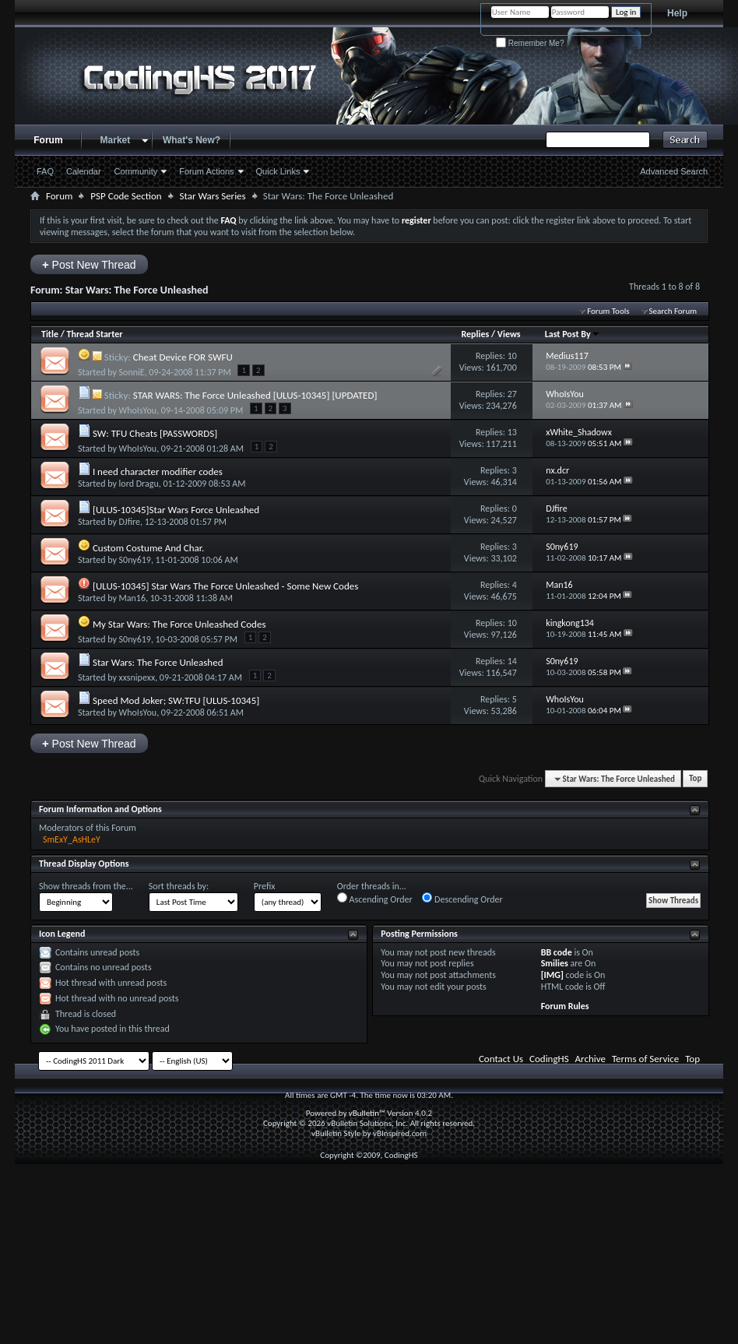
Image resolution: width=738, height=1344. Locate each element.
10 (512, 355)
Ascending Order (375, 898)
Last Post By (572, 334)
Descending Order (462, 898)
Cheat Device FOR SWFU (183, 357)
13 (512, 432)
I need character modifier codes (158, 471)
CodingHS (549, 1058)
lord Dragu (139, 483)
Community (136, 171)
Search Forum (673, 311)
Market (115, 140)
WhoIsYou (138, 410)
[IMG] (552, 974)
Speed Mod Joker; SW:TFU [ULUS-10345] (176, 700)
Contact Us (501, 1058)
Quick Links (278, 171)
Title (49, 334)
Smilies (554, 963)
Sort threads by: (179, 886)
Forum (47, 140)
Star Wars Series (213, 196)
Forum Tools (608, 311)
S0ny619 (135, 559)
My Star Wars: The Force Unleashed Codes (179, 624)
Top (695, 779)
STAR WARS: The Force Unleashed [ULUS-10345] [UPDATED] (255, 395)
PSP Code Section (125, 196)
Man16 (132, 598)
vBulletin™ (367, 1113)
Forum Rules (565, 1006)
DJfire (129, 521)
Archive (590, 1058)
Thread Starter (95, 334)
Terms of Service (645, 1058)
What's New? (191, 140)
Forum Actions (206, 171)
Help (677, 13)
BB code (556, 952)
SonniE (132, 372)
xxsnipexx (137, 677)
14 (512, 661)
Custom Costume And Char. (148, 548)
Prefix (265, 886)
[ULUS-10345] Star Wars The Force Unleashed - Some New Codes (225, 586)
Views (509, 334)
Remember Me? (530, 43)
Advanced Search (674, 171)
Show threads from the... (86, 886)
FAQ (45, 171)
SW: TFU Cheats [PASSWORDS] (155, 433)
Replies (475, 334)
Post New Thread (89, 264)
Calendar (83, 171)
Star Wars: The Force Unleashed (158, 662)
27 (512, 394)
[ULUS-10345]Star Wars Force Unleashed (176, 509)
